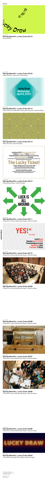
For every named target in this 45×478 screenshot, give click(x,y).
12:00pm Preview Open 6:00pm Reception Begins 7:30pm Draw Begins (20, 255)
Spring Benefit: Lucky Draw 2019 (17, 36)
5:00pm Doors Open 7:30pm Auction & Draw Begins (15, 75)
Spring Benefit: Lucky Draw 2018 (17, 73)
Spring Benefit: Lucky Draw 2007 (17, 356)
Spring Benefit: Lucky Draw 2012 (17, 181)
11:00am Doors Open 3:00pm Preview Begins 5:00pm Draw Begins (19, 457)
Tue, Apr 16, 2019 (7, 38)
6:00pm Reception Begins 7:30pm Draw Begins (14, 183)
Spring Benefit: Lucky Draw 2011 (17, 219)
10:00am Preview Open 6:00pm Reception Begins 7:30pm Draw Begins (20, 430)
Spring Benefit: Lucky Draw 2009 (17, 286)
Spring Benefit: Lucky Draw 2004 (17, 455)
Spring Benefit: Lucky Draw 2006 (17, 391)
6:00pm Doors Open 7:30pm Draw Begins (13, 143)
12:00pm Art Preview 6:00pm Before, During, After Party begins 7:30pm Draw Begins (23, 110)
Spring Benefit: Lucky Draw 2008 (17, 321)
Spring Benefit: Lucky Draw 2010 (17, 253)
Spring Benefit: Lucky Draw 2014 (17, 108)
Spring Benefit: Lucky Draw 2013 (17, 142)
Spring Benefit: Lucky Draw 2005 (17, 429)
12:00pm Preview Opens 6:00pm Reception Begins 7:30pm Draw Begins (20, 221)
